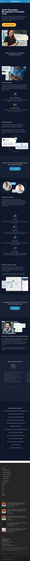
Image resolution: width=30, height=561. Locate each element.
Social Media (5, 478)
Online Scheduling (7, 474)
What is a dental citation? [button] (11, 444)
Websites (5, 482)
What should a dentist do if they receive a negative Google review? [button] (14, 410)
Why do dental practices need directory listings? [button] (13, 420)
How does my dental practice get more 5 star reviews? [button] (13, 423)
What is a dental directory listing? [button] (12, 447)
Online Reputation (7, 472)
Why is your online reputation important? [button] (12, 438)
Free (3, 486)
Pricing (3, 484)
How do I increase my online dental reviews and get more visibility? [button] (14, 429)
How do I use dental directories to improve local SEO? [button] (13, 435)
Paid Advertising (6, 476)
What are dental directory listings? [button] (12, 426)
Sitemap (3, 495)
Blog (3, 491)
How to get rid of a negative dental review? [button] (12, 432)
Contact (3, 493)
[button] (1, 1)
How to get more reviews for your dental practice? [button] (13, 441)
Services (4, 468)
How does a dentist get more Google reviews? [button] (13, 417)
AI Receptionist (6, 470)
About (3, 488)
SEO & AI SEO (6, 480)
